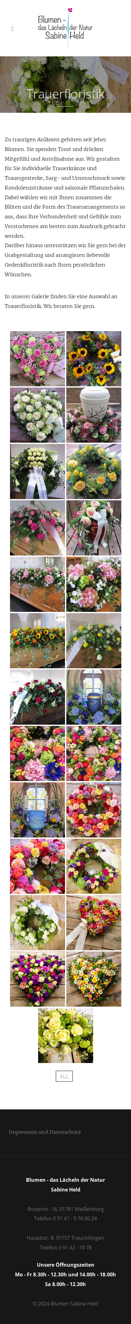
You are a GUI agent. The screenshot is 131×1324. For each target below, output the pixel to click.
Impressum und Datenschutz (45, 1132)
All (64, 1076)
